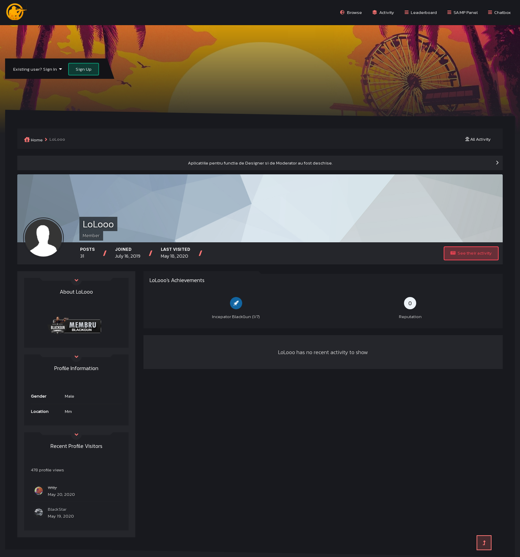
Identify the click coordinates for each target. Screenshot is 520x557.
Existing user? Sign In (37, 69)
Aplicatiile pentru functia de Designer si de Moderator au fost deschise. (260, 163)
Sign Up (84, 69)
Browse (351, 12)
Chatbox (499, 12)
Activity (383, 12)
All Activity (478, 139)
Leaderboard (421, 12)
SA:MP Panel (462, 12)
